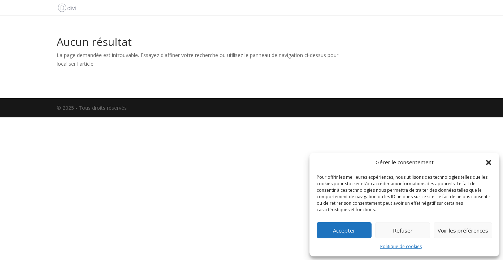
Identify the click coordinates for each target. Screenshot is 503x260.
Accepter (344, 230)
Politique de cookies (401, 246)
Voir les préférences (463, 230)
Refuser (403, 230)
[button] (488, 162)
